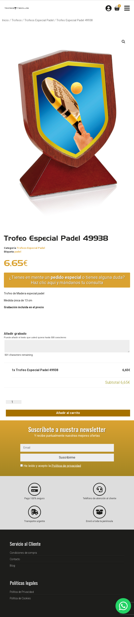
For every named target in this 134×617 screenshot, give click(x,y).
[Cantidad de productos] (13, 402)
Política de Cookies (20, 598)
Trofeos (17, 20)
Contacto (15, 559)
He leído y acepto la (52, 465)
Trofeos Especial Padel (39, 20)
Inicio (5, 20)
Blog (12, 565)
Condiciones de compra (23, 552)
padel (17, 251)
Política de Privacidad (22, 591)
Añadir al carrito (68, 413)
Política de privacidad (66, 465)
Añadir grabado (15, 333)
